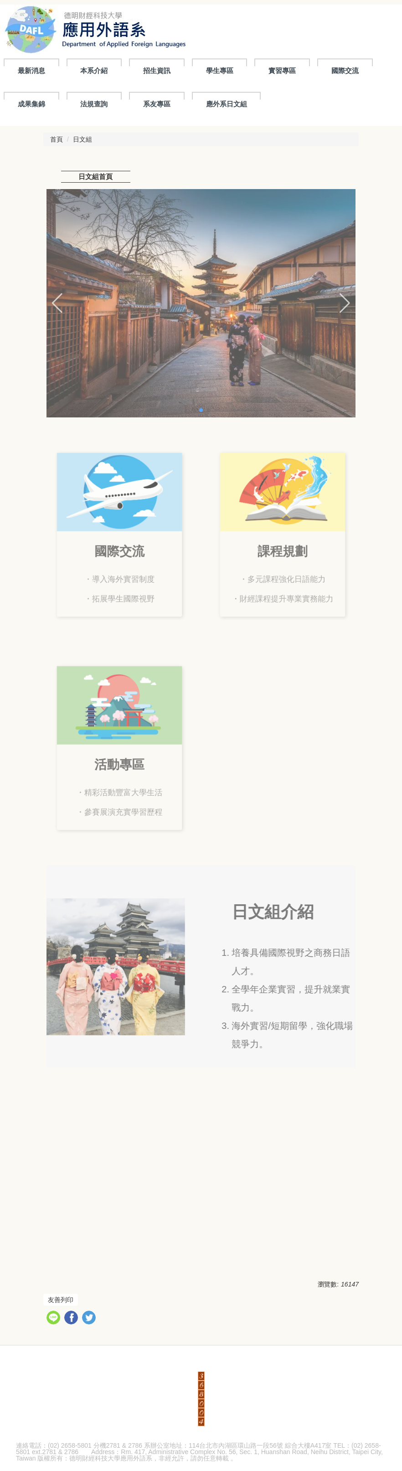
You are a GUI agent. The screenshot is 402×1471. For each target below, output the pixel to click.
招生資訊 (156, 70)
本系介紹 (94, 70)
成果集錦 (31, 104)
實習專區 (282, 70)
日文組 (82, 139)
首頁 (56, 139)
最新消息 (31, 70)
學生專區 (219, 70)
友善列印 (60, 1299)
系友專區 (156, 104)
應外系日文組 (226, 104)
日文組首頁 (95, 176)
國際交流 (345, 70)
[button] (57, 303)
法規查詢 (94, 104)
